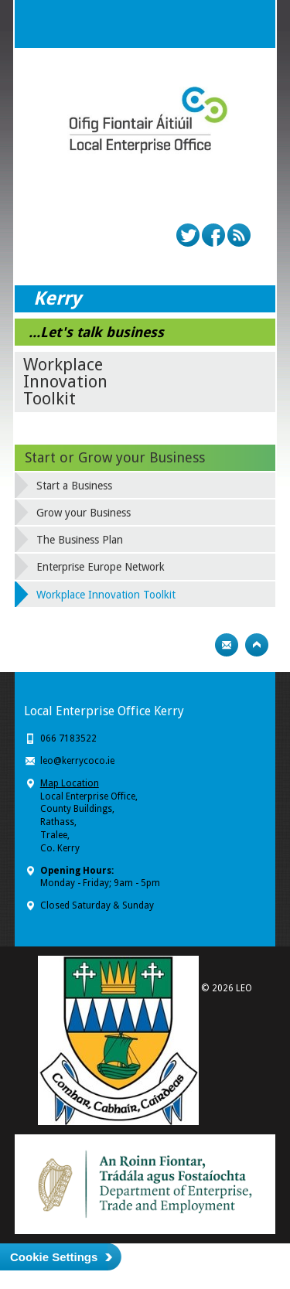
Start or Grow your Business (115, 457)
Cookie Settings (53, 1256)
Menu (251, 24)
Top (256, 644)
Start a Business (74, 485)
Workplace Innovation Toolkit (106, 594)
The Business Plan (79, 540)
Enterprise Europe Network (100, 567)
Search (220, 24)
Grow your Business (83, 512)
